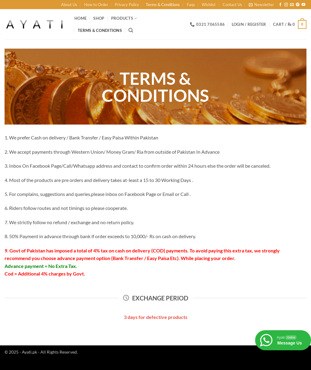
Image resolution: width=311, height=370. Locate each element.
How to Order (96, 4)
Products (124, 18)
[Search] (130, 30)
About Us (69, 4)
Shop (98, 18)
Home (80, 18)
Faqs (191, 4)
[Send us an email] (292, 5)
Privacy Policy (127, 4)
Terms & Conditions (163, 4)
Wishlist (209, 4)
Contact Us (232, 4)
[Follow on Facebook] (280, 5)
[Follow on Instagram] (286, 5)
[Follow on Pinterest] (297, 5)
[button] (261, 4)
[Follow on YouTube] (303, 5)
